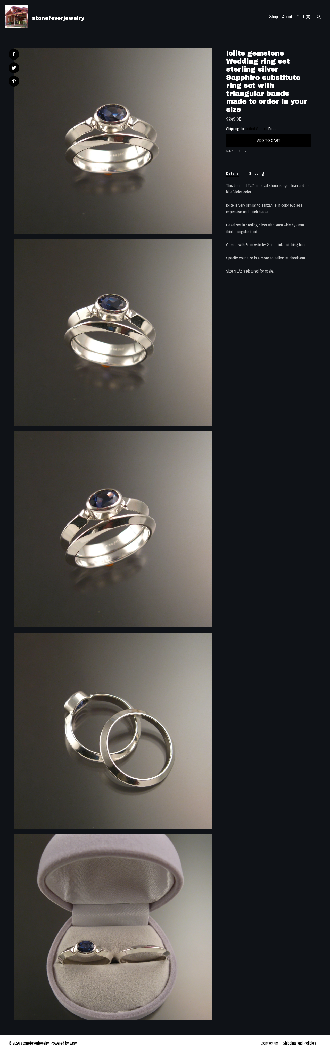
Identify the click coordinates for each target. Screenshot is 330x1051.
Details (232, 173)
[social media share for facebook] (14, 54)
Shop (273, 16)
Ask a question (236, 151)
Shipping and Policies (299, 1043)
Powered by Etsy (64, 1043)
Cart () (303, 16)
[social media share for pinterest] (14, 82)
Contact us (269, 1043)
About (287, 16)
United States (256, 128)
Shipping (256, 173)
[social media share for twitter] (14, 68)
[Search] (319, 17)
